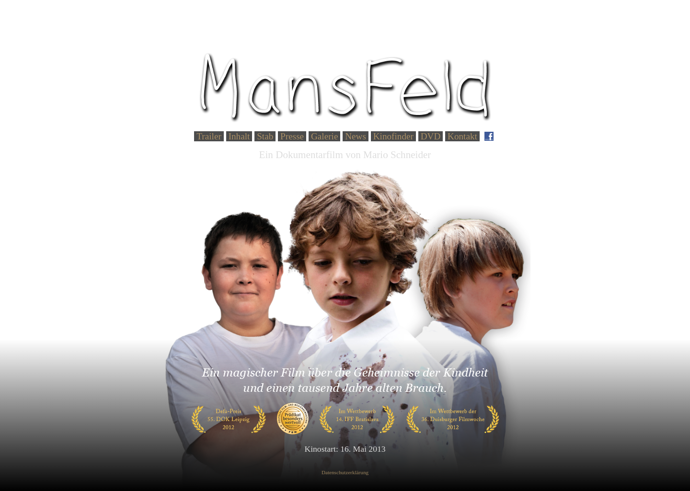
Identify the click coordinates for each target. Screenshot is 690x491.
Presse (292, 136)
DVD (431, 136)
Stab (265, 136)
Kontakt (462, 136)
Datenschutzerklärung (345, 472)
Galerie (324, 136)
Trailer (208, 136)
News (355, 136)
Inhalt (239, 136)
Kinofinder (393, 136)
